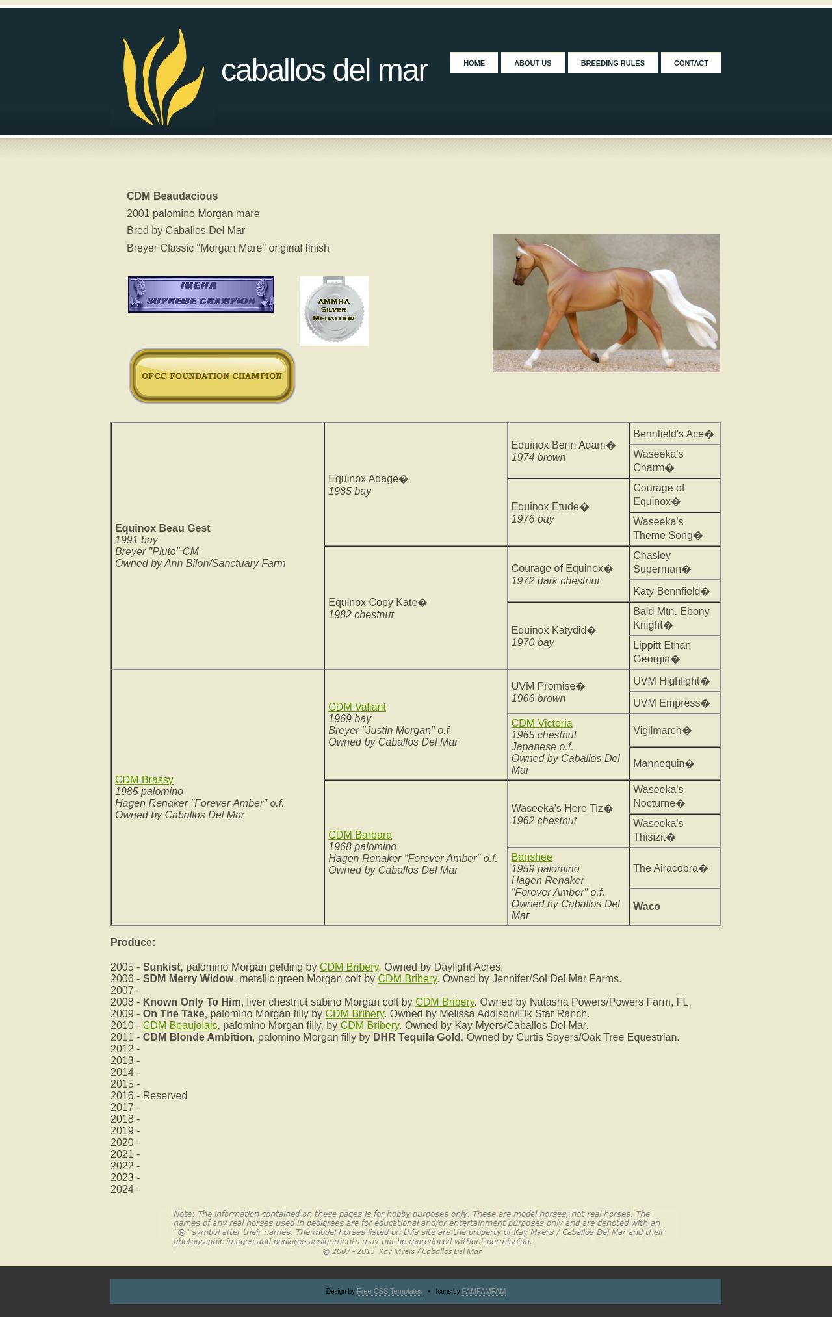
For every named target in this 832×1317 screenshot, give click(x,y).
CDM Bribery (349, 966)
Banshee (532, 857)
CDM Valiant (357, 706)
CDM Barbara (360, 835)
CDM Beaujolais (180, 1025)
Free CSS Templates (389, 1291)
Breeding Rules (613, 63)
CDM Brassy (144, 779)
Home (474, 63)
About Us (532, 63)
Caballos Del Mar (324, 70)
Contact (691, 63)
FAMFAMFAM (484, 1291)
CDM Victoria (542, 723)
